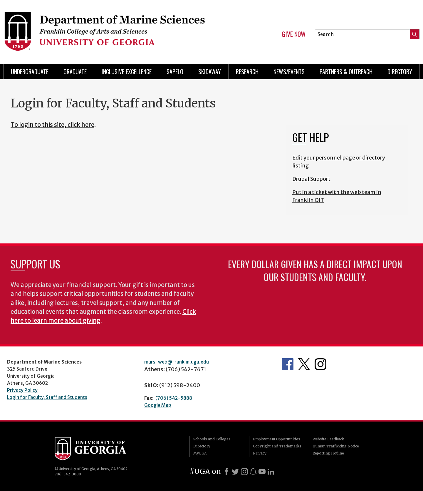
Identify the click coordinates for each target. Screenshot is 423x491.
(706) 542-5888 (173, 398)
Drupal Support (311, 178)
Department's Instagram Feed (320, 364)
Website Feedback (328, 439)
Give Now (294, 34)
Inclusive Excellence (127, 71)
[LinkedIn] (270, 471)
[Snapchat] (253, 471)
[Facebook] (226, 471)
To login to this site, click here (52, 125)
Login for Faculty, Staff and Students (47, 397)
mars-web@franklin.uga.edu (176, 362)
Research (247, 71)
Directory (399, 71)
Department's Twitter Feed (304, 364)
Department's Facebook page (287, 364)
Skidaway (209, 71)
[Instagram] (244, 471)
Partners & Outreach (346, 71)
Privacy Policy (22, 390)
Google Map (157, 405)
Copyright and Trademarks (277, 446)
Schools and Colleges (212, 439)
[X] (235, 471)
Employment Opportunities (276, 439)
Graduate (75, 71)
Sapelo (175, 71)
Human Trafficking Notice (336, 446)
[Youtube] (262, 471)
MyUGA (200, 453)
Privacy (259, 453)
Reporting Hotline (328, 453)
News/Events (289, 71)
